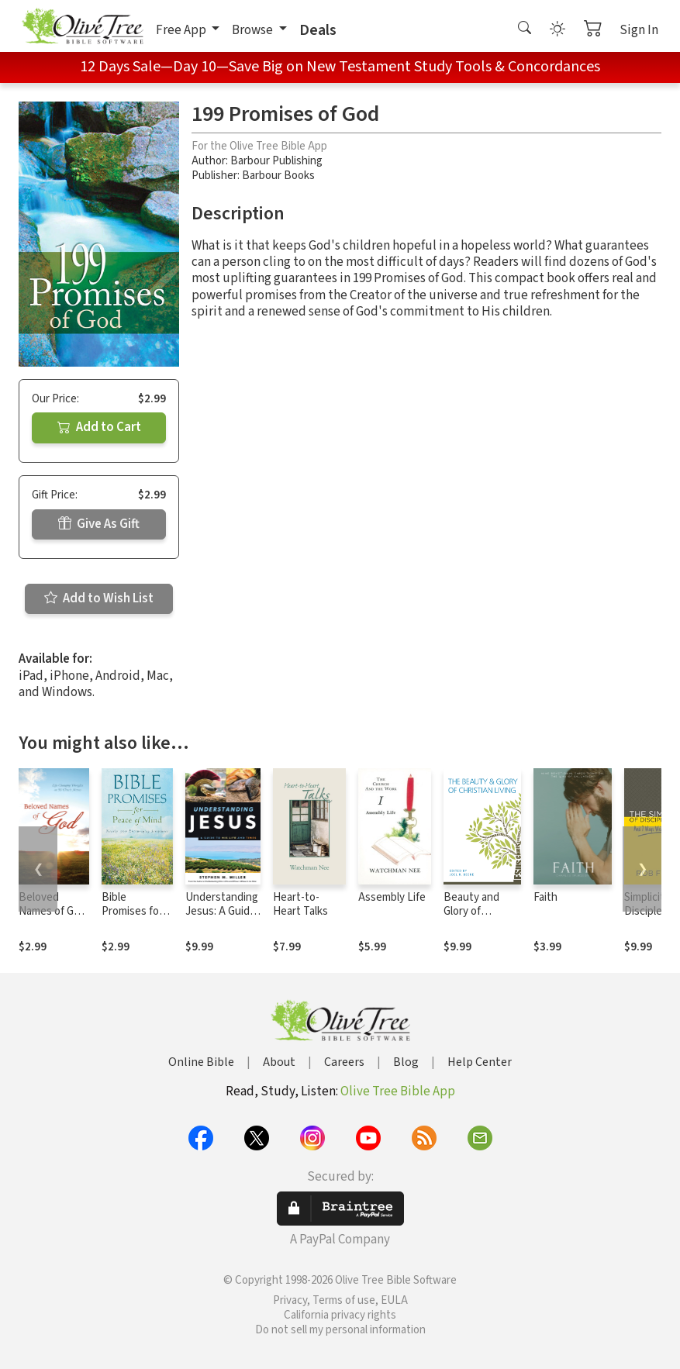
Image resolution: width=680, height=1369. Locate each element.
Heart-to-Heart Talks (300, 904)
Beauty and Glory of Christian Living (481, 912)
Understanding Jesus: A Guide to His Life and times (221, 919)
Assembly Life (392, 897)
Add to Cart (99, 427)
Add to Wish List (99, 598)
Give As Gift (99, 524)
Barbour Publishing (276, 161)
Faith (545, 897)
